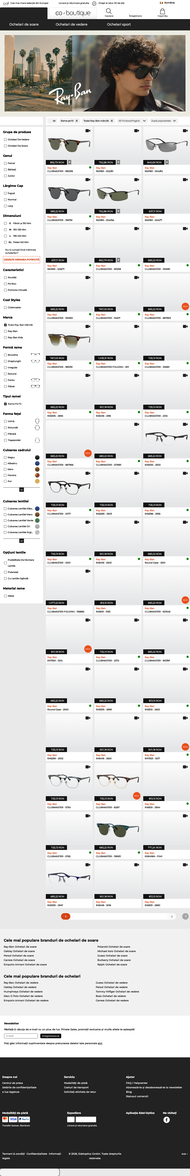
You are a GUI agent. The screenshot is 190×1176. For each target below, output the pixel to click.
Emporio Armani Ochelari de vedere (26, 1000)
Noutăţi (10, 277)
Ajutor (130, 1077)
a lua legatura (10, 1091)
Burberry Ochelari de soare (114, 960)
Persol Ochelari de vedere (111, 987)
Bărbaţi (10, 169)
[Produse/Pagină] (133, 120)
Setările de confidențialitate (19, 1087)
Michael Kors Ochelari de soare (116, 951)
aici (100, 1043)
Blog (129, 1091)
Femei (9, 163)
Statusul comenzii (137, 1096)
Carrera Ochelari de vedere (112, 1000)
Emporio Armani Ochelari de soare (25, 964)
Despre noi (9, 1077)
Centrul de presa (12, 1082)
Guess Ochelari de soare (112, 955)
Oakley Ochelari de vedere (20, 987)
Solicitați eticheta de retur (80, 1091)
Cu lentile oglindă (16, 578)
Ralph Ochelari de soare (112, 964)
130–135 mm (15, 230)
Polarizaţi (11, 572)
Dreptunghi (22, 361)
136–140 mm (15, 236)
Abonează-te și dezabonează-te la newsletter (154, 1087)
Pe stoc (10, 283)
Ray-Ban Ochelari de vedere (21, 982)
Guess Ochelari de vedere (111, 982)
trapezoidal (22, 440)
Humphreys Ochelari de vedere (23, 991)
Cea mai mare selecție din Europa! (29, 3)
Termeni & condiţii (13, 1153)
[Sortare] (164, 120)
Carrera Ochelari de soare (19, 960)
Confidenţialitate (37, 1153)
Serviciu (69, 1077)
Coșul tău (163, 16)
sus (185, 1153)
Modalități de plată (75, 1082)
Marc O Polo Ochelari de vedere (23, 996)
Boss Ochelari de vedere (111, 996)
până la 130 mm (18, 223)
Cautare (109, 16)
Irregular (10, 367)
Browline (22, 355)
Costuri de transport (76, 1087)
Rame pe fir (13, 403)
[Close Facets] (21, 121)
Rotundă (22, 428)
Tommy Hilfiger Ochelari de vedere (117, 991)
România (169, 2)
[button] (24, 13)
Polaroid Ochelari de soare (113, 946)
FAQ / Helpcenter (137, 1082)
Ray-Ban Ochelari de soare (20, 946)
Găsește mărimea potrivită (21, 259)
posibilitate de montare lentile (19, 563)
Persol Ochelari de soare (19, 955)
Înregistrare (135, 16)
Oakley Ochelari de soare (19, 951)
